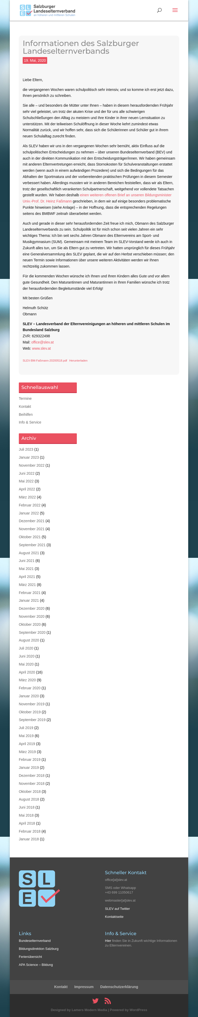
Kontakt (25, 406)
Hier (108, 941)
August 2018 (29, 799)
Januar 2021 (29, 600)
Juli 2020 (26, 648)
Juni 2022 (27, 473)
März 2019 (27, 752)
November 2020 (32, 616)
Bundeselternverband (35, 941)
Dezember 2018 (32, 775)
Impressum (84, 987)
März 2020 (27, 680)
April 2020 (27, 672)
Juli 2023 (26, 449)
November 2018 (32, 783)
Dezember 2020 (32, 608)
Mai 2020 (26, 664)
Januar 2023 (29, 457)
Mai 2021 (26, 569)
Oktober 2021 (30, 537)
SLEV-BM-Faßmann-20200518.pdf (45, 360)
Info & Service (30, 422)
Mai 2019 (26, 736)
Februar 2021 (29, 593)
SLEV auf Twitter (117, 909)
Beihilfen (26, 414)
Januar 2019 (29, 767)
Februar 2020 (29, 688)
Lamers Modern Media (89, 1010)
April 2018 (27, 823)
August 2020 (29, 640)
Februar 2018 (29, 831)
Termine (25, 398)
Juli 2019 (26, 728)
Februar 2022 (29, 505)
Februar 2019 (29, 759)
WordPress (138, 1010)
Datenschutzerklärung (119, 987)
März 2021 (27, 585)
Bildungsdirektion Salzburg (39, 949)
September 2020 (32, 632)
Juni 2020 (27, 656)
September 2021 (32, 545)
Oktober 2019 (30, 712)
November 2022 (32, 465)
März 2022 (27, 497)
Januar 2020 (29, 696)
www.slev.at (41, 348)
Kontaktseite (114, 917)
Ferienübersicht (30, 957)
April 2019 (27, 744)
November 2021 (32, 529)
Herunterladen (78, 360)
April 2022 (27, 489)
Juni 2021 (27, 561)
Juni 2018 (27, 807)
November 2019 (32, 704)
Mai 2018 (26, 815)
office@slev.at (42, 342)
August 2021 (29, 553)
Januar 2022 (29, 513)
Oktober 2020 (30, 624)
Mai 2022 (26, 481)
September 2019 (32, 720)
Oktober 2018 (30, 791)
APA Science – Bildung (36, 965)
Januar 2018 (29, 839)
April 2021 (27, 577)
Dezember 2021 (32, 521)
